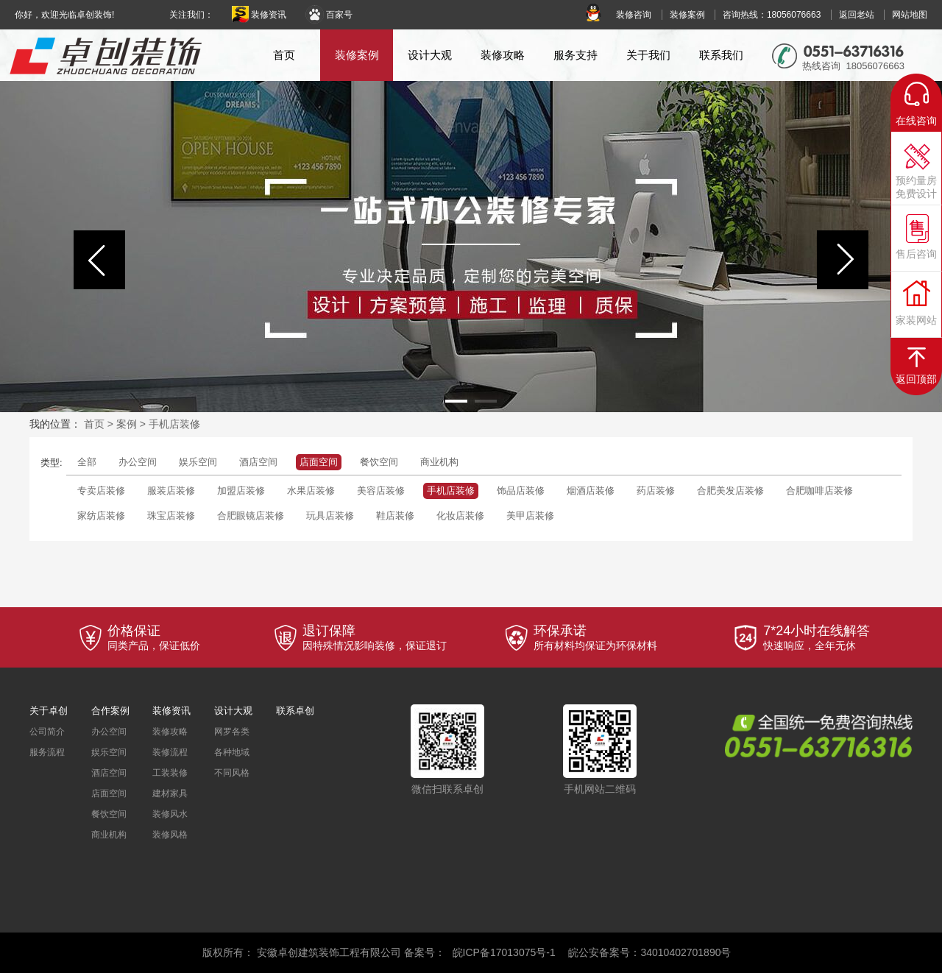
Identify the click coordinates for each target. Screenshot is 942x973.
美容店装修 (381, 490)
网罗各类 (231, 731)
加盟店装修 (241, 490)
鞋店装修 (395, 515)
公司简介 (47, 731)
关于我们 (648, 55)
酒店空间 (258, 461)
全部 (86, 461)
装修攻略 (503, 55)
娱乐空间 (198, 461)
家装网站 (916, 320)
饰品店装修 (521, 490)
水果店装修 (311, 490)
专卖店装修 (101, 490)
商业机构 (439, 461)
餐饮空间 (379, 461)
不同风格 (231, 773)
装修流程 (170, 752)
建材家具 (170, 793)
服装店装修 (171, 490)
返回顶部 (916, 379)
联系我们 (721, 55)
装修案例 (357, 55)
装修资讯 (259, 14)
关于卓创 (48, 710)
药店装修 (656, 490)
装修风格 (170, 834)
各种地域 (231, 752)
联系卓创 (295, 710)
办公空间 (137, 461)
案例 (126, 424)
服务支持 (575, 55)
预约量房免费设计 (916, 186)
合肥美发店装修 (730, 490)
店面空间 (319, 461)
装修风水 (170, 814)
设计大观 (430, 55)
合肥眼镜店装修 (250, 515)
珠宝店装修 (171, 515)
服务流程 (47, 752)
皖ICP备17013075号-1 (504, 952)
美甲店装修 (530, 515)
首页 (284, 55)
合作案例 (110, 710)
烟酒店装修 (591, 490)
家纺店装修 (101, 515)
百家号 (329, 14)
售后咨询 (916, 254)
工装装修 (170, 773)
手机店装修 (174, 424)
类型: (51, 462)
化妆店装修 (460, 515)
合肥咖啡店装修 (819, 490)
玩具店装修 (330, 515)
